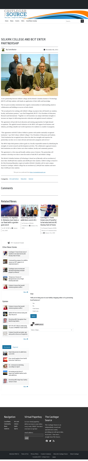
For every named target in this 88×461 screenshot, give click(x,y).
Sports (16, 429)
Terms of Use (24, 454)
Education (23, 179)
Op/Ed (15, 426)
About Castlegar (74, 454)
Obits (22, 21)
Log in (54, 457)
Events (17, 21)
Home (6, 21)
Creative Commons (46, 454)
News (11, 21)
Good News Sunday (31, 21)
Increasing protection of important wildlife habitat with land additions (18, 373)
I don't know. (36, 308)
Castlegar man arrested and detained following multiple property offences (17, 270)
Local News (7, 421)
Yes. (34, 303)
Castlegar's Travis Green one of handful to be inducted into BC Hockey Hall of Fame (17, 253)
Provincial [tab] (7, 347)
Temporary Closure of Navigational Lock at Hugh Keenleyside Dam (16, 278)
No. (33, 306)
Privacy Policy (34, 454)
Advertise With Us (14, 454)
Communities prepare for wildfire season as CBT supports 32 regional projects (18, 262)
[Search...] (73, 21)
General (31, 179)
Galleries (6, 429)
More (26, 292)
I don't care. (36, 311)
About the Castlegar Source (60, 454)
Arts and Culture (14, 179)
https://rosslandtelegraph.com (37, 172)
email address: (29, 432)
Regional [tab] (15, 347)
